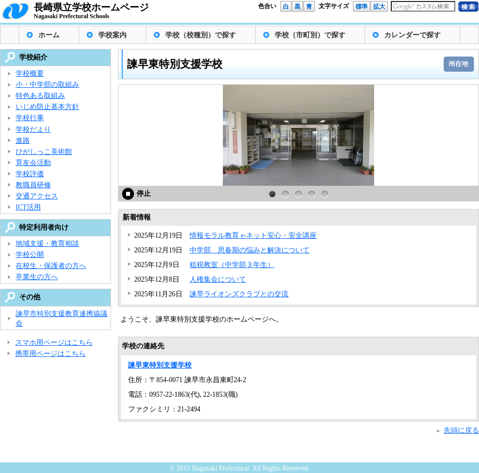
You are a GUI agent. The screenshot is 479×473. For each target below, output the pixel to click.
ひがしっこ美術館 (44, 151)
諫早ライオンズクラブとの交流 (239, 294)
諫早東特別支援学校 (160, 365)
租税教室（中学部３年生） (232, 265)
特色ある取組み (40, 95)
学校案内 (112, 35)
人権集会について (218, 279)
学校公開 (30, 254)
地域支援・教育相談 (47, 243)
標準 (361, 6)
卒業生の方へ (37, 277)
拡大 (379, 6)
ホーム (48, 35)
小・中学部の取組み (47, 84)
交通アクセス (37, 196)
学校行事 (30, 118)
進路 (23, 140)
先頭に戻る (461, 430)
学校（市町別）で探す (310, 35)
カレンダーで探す (412, 35)
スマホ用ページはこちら (54, 342)
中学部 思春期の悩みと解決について (250, 250)
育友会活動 (33, 163)
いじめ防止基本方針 (47, 107)
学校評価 (30, 174)
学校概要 (30, 73)
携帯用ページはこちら (50, 353)
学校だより (33, 129)
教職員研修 (33, 185)
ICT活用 (28, 207)
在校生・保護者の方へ (51, 266)
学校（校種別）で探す (200, 35)
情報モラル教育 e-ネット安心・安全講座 (253, 235)
